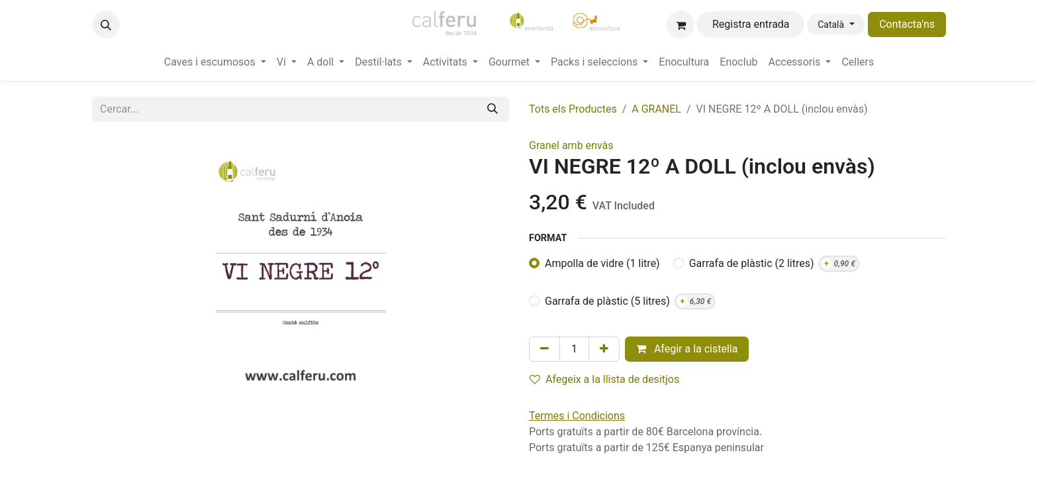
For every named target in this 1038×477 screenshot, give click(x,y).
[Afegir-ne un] (604, 349)
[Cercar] (492, 109)
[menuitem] (215, 62)
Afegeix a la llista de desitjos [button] (604, 379)
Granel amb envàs (571, 145)
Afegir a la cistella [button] (687, 349)
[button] (106, 24)
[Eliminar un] (544, 349)
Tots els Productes (573, 109)
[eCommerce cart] (680, 24)
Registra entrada (751, 24)
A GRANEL (656, 109)
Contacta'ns (907, 24)
